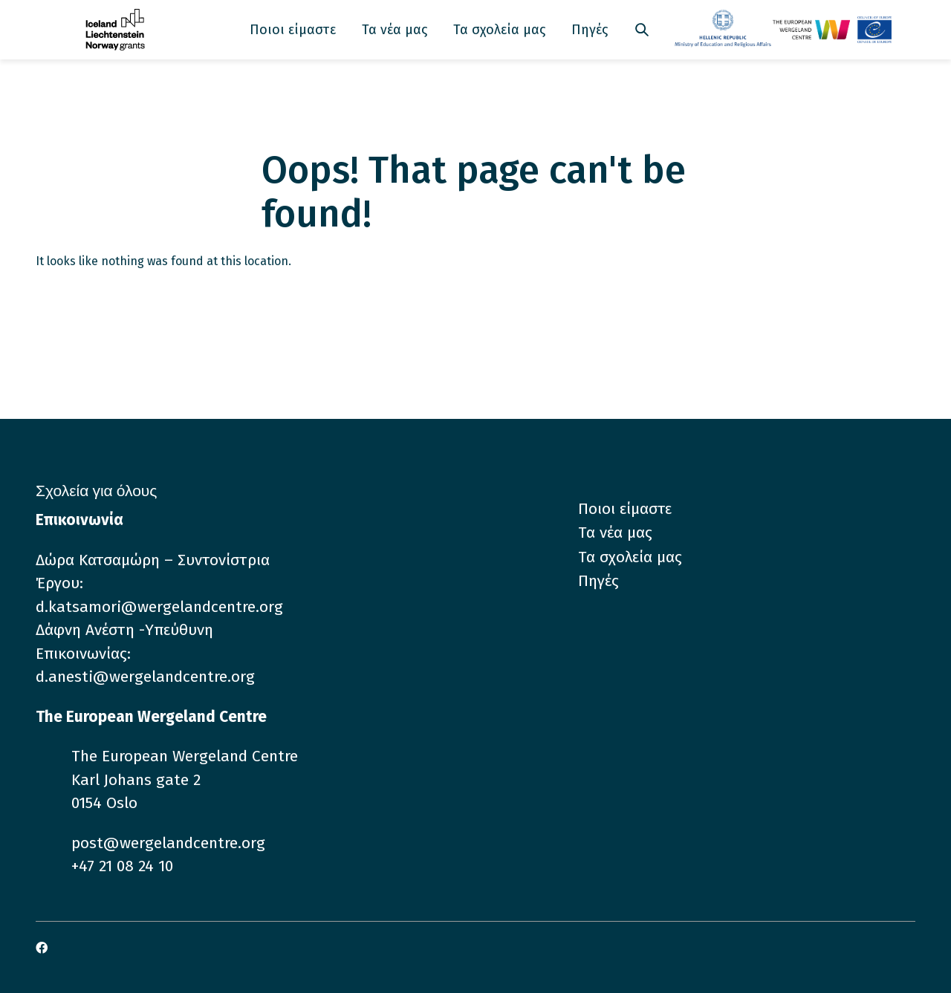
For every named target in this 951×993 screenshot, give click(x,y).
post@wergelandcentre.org (168, 843)
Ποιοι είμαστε (293, 30)
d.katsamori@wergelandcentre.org (159, 606)
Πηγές (589, 30)
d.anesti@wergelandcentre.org (145, 676)
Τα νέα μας (394, 30)
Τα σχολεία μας (499, 30)
